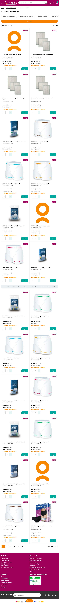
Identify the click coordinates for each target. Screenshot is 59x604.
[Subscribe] (39, 595)
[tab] (14, 556)
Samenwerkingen (5, 580)
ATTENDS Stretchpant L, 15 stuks (40, 141)
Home (2, 8)
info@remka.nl (5, 564)
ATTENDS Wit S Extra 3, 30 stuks (39, 484)
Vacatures (3, 587)
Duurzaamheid (4, 578)
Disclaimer (3, 586)
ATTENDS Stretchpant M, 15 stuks (12, 183)
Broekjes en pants (42, 16)
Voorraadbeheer (33, 562)
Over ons (3, 576)
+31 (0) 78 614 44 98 (7, 562)
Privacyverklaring (5, 584)
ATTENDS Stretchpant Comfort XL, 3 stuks (14, 442)
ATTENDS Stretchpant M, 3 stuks (11, 358)
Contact (31, 571)
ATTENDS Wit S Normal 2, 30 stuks (40, 225)
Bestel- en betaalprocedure (36, 560)
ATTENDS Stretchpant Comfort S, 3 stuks (14, 316)
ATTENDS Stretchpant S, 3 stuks (11, 267)
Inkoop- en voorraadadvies (36, 558)
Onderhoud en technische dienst (37, 567)
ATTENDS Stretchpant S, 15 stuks (40, 400)
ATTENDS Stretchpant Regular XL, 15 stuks (14, 141)
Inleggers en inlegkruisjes (26, 16)
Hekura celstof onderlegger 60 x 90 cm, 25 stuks (42, 99)
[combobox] (32, 2)
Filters (29, 21)
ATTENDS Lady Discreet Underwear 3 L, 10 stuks (42, 526)
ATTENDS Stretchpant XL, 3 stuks (40, 316)
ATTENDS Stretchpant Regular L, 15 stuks (14, 400)
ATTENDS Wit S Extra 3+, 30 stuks (12, 54)
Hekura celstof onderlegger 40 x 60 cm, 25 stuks (14, 99)
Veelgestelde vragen (34, 569)
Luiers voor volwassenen (9, 16)
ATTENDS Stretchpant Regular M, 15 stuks (14, 484)
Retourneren (32, 565)
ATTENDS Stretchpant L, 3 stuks (11, 526)
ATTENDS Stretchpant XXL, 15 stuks (40, 358)
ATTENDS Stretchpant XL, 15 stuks (40, 442)
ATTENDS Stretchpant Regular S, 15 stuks (42, 267)
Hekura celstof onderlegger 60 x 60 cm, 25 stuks (42, 55)
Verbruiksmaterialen (11, 8)
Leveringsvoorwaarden (6, 582)
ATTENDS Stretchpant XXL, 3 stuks (40, 183)
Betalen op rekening (34, 564)
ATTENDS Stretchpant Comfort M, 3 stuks (14, 225)
